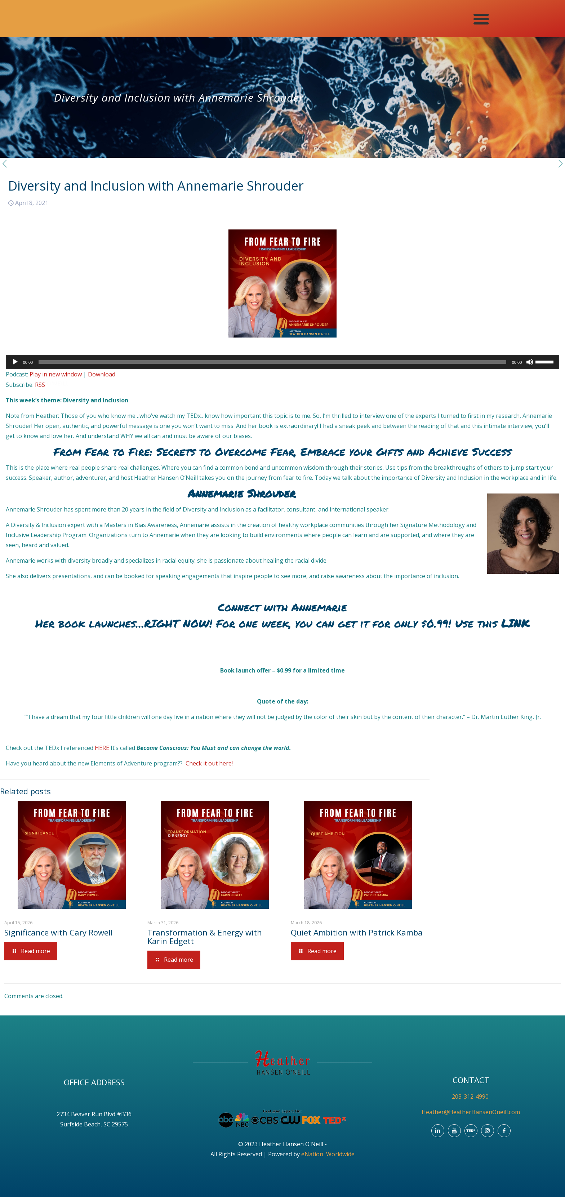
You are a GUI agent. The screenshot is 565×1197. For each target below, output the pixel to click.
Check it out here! (209, 763)
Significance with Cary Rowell (58, 932)
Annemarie (319, 607)
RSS (40, 385)
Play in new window (56, 374)
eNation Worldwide (328, 1154)
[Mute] (529, 362)
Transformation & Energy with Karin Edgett (204, 936)
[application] (283, 362)
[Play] (15, 362)
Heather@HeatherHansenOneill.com (471, 1112)
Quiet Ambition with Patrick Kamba (357, 932)
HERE (103, 748)
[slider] (272, 362)
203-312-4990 (471, 1096)
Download (101, 374)
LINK (515, 623)
